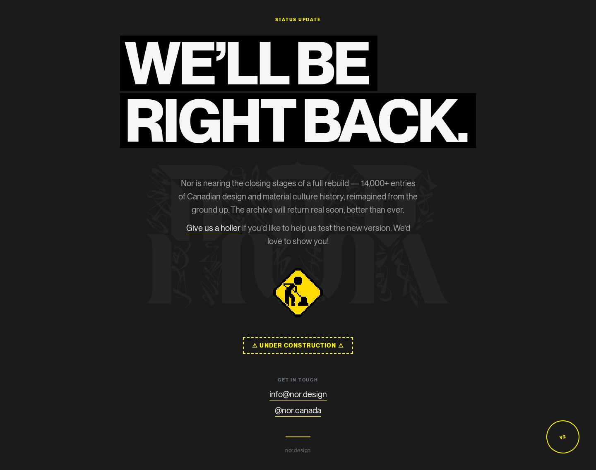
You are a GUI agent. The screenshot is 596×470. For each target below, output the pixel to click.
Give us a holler (213, 228)
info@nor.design (298, 394)
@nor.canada (298, 410)
